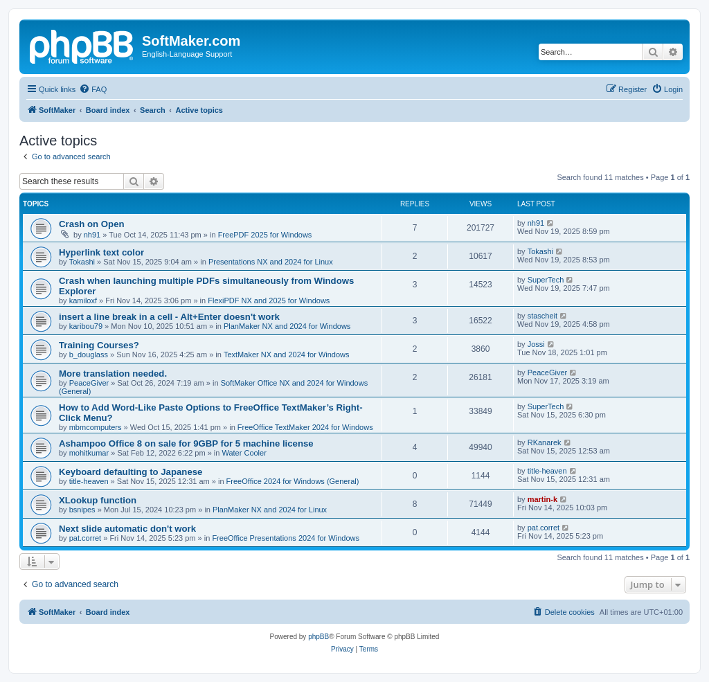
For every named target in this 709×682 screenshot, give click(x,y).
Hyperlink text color (101, 252)
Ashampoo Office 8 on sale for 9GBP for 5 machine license (186, 443)
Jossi (536, 344)
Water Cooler (244, 453)
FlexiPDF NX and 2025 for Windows (269, 300)
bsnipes (82, 509)
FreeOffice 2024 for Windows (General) (292, 481)
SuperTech (546, 280)
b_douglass (88, 354)
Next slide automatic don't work (127, 528)
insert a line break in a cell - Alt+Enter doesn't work (169, 317)
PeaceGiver (89, 383)
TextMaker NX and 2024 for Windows (287, 354)
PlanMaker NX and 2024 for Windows (287, 326)
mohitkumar (89, 453)
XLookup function (97, 500)
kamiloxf (83, 300)
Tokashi (82, 262)
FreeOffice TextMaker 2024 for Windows (305, 427)
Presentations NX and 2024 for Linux (270, 262)
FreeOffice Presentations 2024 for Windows (285, 538)
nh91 (92, 235)
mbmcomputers (95, 427)
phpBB (318, 636)
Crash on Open (92, 224)
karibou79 (85, 326)
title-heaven (89, 481)
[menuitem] (93, 89)
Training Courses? (99, 345)
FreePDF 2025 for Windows (265, 235)
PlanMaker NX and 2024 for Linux (270, 509)
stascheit (542, 316)
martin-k (542, 499)
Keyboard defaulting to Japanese (130, 472)
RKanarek (545, 442)
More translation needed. (113, 373)
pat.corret (85, 538)
